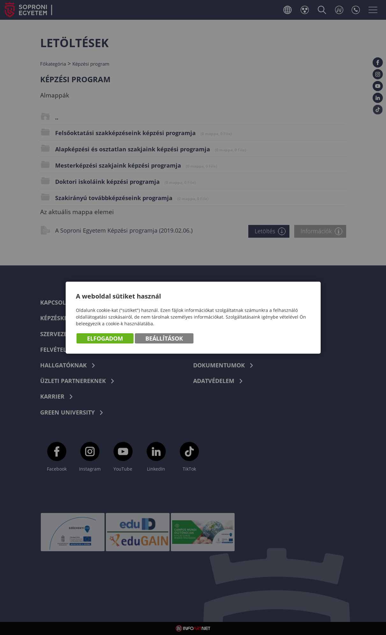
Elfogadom (105, 338)
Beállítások (164, 338)
